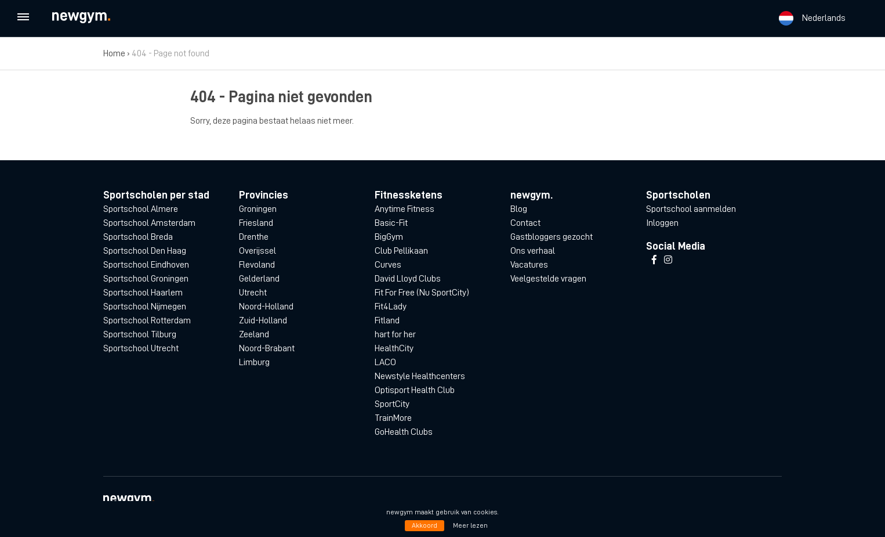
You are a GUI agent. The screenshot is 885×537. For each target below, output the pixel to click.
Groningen (258, 209)
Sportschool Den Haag (144, 250)
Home (114, 53)
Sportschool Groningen (145, 278)
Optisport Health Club (415, 390)
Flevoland (257, 264)
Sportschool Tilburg (139, 334)
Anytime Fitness (404, 209)
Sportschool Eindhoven (146, 264)
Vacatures (529, 264)
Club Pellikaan (401, 250)
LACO (385, 362)
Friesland (256, 223)
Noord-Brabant (267, 348)
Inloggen (662, 223)
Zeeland (254, 334)
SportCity (392, 404)
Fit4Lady (391, 306)
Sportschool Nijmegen (144, 306)
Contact (525, 223)
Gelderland (259, 278)
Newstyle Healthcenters (420, 376)
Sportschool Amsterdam (149, 223)
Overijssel (257, 250)
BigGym (389, 237)
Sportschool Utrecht (141, 348)
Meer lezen (470, 525)
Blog (518, 209)
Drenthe (254, 237)
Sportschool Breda (138, 237)
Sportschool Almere (140, 209)
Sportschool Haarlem (143, 292)
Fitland (387, 320)
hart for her (395, 334)
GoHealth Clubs (404, 432)
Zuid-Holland (263, 320)
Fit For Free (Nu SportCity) (422, 292)
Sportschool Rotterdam (147, 320)
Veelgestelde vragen (548, 278)
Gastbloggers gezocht (551, 237)
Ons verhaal (532, 250)
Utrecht (253, 292)
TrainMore (393, 418)
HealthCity (394, 348)
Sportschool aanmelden (691, 209)
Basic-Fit (391, 223)
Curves (388, 264)
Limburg (254, 362)
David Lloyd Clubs (408, 278)
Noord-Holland (266, 306)
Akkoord (424, 525)
